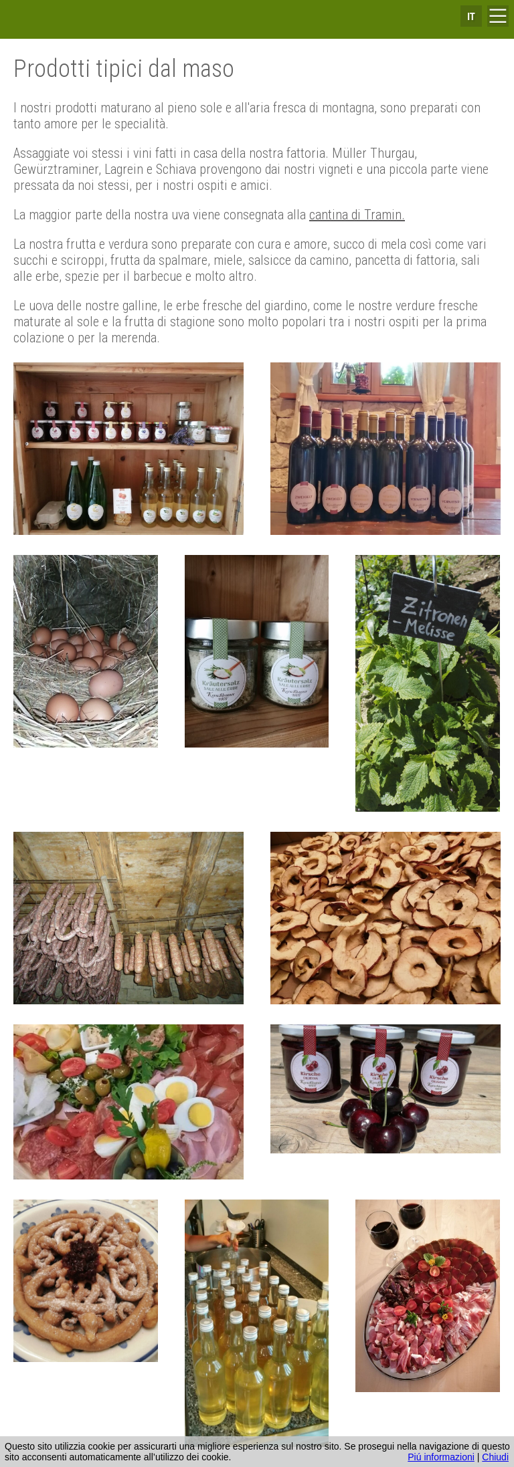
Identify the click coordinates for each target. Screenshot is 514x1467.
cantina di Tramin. (357, 215)
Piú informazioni (441, 1457)
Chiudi (495, 1457)
